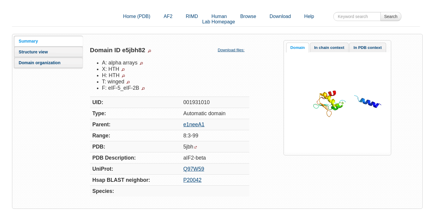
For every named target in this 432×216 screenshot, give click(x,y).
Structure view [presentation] (33, 52)
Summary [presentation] (28, 41)
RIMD (192, 16)
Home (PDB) (136, 16)
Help (309, 16)
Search (391, 16)
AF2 (168, 16)
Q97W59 (193, 169)
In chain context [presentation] (329, 47)
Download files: (233, 50)
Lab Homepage (218, 21)
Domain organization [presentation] (39, 62)
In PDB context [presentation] (368, 47)
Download (280, 16)
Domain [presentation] (297, 47)
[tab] (48, 41)
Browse (248, 16)
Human (219, 16)
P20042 (192, 180)
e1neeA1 (193, 125)
